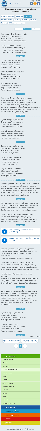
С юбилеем (6, 400)
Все (19, 29)
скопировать (21, 56)
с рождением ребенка (12, 411)
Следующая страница (29, 340)
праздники (8, 423)
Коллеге (4, 23)
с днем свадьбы (10, 407)
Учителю (5, 396)
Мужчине (5, 363)
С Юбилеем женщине (16, 23)
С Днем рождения (7, 16)
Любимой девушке (8, 386)
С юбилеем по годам (9, 403)
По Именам (6, 369)
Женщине (19, 16)
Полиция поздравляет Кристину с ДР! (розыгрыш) (23, 231)
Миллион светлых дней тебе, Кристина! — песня (24, 239)
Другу (4, 376)
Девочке (33, 20)
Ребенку (5, 390)
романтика (8, 419)
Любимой (25, 20)
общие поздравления (12, 415)
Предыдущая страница (11, 340)
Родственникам (6, 20)
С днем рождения (8, 359)
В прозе (36, 29)
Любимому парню (8, 383)
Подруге (17, 20)
